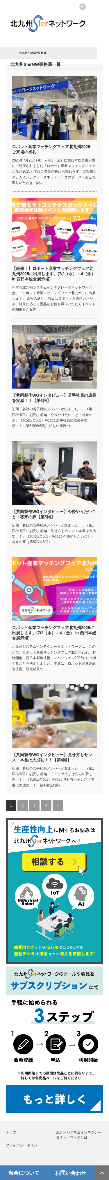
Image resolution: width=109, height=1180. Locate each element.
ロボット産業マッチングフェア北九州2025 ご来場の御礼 (53, 149)
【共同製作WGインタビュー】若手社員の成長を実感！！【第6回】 (54, 398)
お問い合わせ (70, 1173)
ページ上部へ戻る (101, 1172)
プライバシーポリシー (23, 1145)
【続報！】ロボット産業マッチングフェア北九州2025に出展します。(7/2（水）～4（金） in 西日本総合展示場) (53, 273)
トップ (11, 1132)
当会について (24, 1173)
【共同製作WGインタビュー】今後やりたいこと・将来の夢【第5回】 (54, 514)
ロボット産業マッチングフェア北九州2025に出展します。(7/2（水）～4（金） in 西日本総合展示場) (54, 632)
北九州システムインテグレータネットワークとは (78, 1134)
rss (82, 6)
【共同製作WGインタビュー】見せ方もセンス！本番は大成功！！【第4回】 (52, 757)
